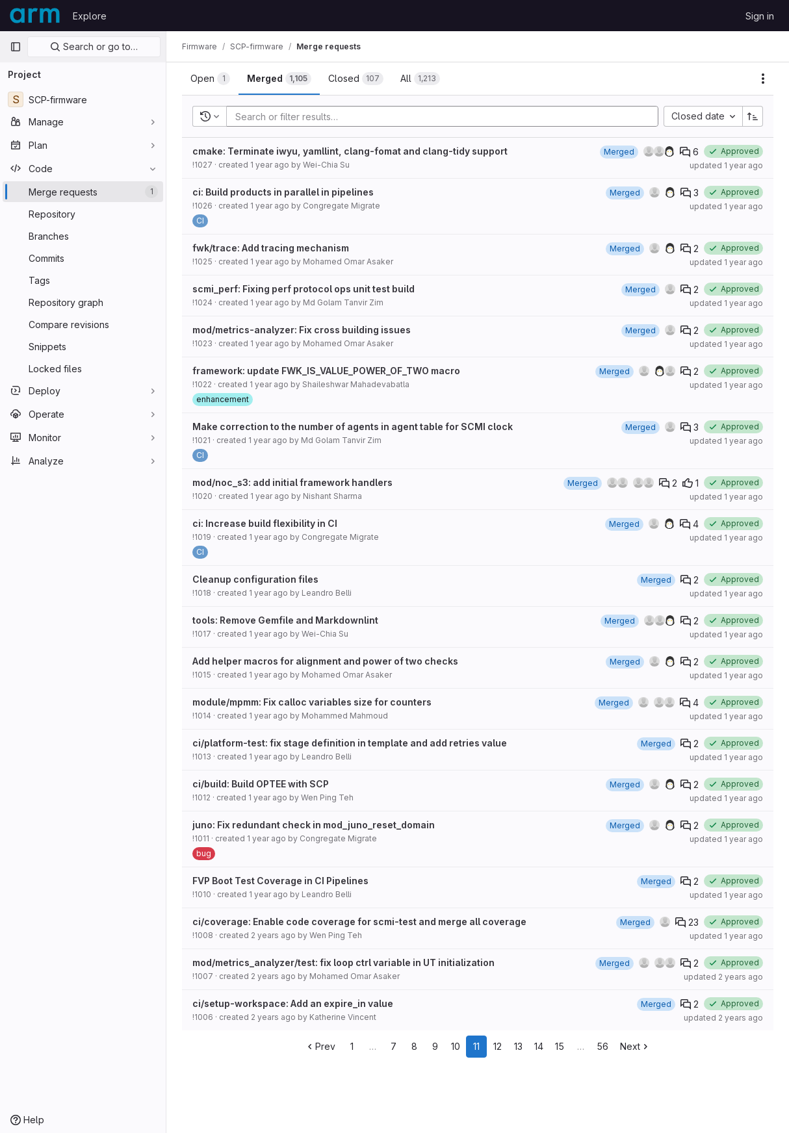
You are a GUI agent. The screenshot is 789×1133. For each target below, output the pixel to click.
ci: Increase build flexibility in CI (264, 523)
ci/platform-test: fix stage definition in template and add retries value (349, 742)
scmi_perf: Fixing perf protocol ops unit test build (303, 288)
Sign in (759, 15)
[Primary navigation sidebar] (15, 46)
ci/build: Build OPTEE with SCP (260, 783)
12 (497, 1046)
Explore (90, 15)
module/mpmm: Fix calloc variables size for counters (312, 701)
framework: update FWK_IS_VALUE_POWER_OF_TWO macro (326, 370)
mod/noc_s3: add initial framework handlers (292, 482)
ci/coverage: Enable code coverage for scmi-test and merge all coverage (359, 921)
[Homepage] (34, 15)
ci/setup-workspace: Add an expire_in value (292, 1003)
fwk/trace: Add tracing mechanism (270, 247)
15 (559, 1046)
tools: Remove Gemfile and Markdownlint (285, 620)
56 (602, 1046)
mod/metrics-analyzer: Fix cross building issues (301, 329)
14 (538, 1046)
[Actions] (763, 78)
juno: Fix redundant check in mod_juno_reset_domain (313, 824)
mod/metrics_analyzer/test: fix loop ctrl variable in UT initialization (343, 962)
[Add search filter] (446, 116)
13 (518, 1046)
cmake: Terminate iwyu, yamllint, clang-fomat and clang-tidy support (350, 151)
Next (635, 1046)
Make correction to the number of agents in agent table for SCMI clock (352, 426)
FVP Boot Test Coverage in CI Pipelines (280, 880)
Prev (320, 1046)
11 (476, 1046)
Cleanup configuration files (255, 579)
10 (455, 1046)
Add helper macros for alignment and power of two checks (325, 661)
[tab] (210, 78)
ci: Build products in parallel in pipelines (283, 191)
